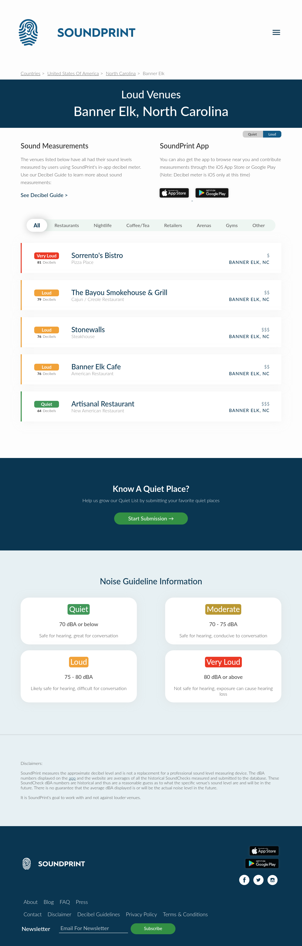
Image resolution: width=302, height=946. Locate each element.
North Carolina (121, 73)
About (31, 902)
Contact (33, 914)
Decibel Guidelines (98, 914)
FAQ (65, 902)
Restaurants (67, 225)
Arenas (204, 225)
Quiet (252, 134)
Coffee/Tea (137, 225)
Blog (49, 902)
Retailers (173, 225)
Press (82, 902)
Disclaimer (59, 914)
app (72, 777)
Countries (30, 73)
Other (258, 225)
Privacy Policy (141, 914)
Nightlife (103, 225)
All (37, 225)
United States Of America (73, 73)
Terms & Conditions (185, 914)
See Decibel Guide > (44, 195)
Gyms (232, 225)
